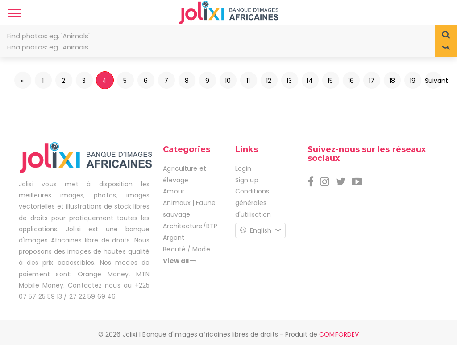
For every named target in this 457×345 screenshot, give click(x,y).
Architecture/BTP (190, 226)
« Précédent (23, 82)
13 (289, 80)
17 (371, 80)
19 (412, 80)
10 (228, 80)
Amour (173, 191)
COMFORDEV (339, 334)
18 (392, 80)
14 (310, 80)
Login (243, 168)
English (260, 230)
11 (248, 80)
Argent (173, 237)
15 (330, 80)
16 (351, 80)
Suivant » (433, 82)
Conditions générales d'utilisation (253, 203)
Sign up (246, 180)
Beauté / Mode (186, 249)
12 (268, 80)
